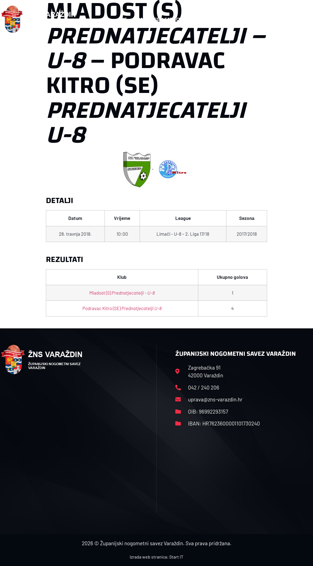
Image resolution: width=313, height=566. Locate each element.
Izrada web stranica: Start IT (156, 556)
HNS (122, 19)
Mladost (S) (122, 292)
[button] (301, 19)
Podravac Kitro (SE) (122, 308)
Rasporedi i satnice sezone (167, 19)
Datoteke (222, 19)
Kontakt (258, 19)
